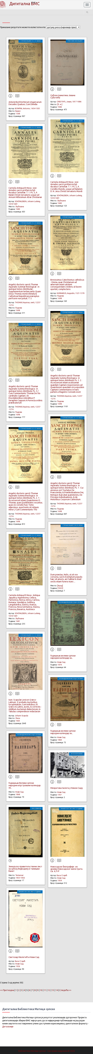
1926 (18, 966)
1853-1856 (20, 878)
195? (60, 795)
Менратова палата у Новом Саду (66, 788)
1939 (60, 881)
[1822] (60, 588)
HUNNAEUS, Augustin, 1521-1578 (70, 293)
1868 (18, 794)
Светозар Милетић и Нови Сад (24, 957)
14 (57, 990)
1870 (60, 665)
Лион (17, 718)
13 (53, 990)
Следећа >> (65, 990)
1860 (60, 740)
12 (49, 990)
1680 (18, 209)
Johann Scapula (21, 716)
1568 (18, 114)
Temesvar (19, 875)
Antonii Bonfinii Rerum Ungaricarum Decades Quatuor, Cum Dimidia (25, 103)
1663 (18, 721)
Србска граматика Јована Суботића (62, 96)
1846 (60, 107)
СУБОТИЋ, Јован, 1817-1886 (69, 102)
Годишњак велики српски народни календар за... (63, 656)
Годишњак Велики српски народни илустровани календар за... (25, 785)
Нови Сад (19, 792)
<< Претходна (7, 990)
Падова (18, 308)
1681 (18, 621)
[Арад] (60, 586)
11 (45, 990)
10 (41, 990)
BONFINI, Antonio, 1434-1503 (27, 108)
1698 (18, 310)
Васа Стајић (20, 961)
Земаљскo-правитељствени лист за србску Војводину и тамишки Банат (25, 868)
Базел (17, 111)
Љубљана (19, 206)
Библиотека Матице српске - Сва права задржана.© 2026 (46, 1051)
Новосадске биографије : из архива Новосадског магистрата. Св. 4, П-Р (66, 869)
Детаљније (7, 1026)
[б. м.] (59, 104)
